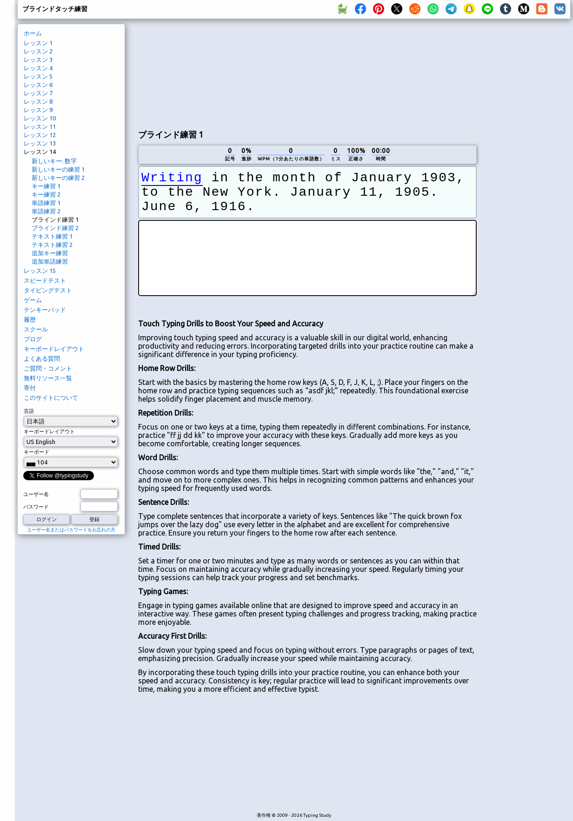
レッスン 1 (38, 43)
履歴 (30, 319)
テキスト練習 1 (52, 236)
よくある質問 (42, 358)
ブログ (33, 339)
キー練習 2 (46, 194)
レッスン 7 (38, 93)
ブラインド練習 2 (55, 228)
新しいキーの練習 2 (58, 177)
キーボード (36, 452)
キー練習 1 (46, 186)
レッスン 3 (38, 59)
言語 (29, 411)
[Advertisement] (186, 72)
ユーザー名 (36, 494)
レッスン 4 (38, 68)
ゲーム (33, 300)
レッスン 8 (38, 101)
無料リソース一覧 (48, 378)
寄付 (30, 387)
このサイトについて (51, 397)
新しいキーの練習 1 (58, 169)
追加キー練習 (50, 253)
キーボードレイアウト (54, 348)
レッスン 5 (38, 76)
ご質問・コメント (48, 368)
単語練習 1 (46, 202)
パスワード (36, 507)
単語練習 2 (46, 211)
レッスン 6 (38, 84)
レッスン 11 (40, 126)
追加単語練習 (50, 261)
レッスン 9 (38, 109)
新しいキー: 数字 (54, 161)
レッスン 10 (40, 118)
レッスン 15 (40, 270)
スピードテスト (45, 280)
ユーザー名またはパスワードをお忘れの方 (71, 529)
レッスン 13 (40, 143)
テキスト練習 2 (52, 244)
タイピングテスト (48, 290)
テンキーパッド (45, 309)
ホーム (33, 33)
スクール (36, 329)
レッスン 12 (40, 135)
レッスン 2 (38, 51)
